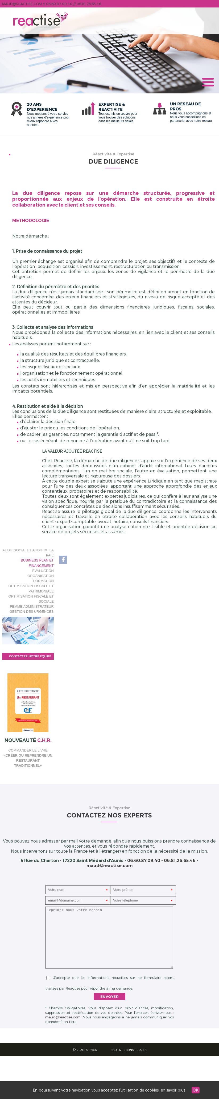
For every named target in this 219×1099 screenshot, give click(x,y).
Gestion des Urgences (32, 612)
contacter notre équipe (30, 656)
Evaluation (42, 571)
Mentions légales (132, 1049)
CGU (114, 1049)
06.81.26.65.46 (89, 4)
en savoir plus (173, 1090)
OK (196, 1090)
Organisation (40, 576)
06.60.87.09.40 (59, 4)
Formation (43, 581)
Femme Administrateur (31, 606)
